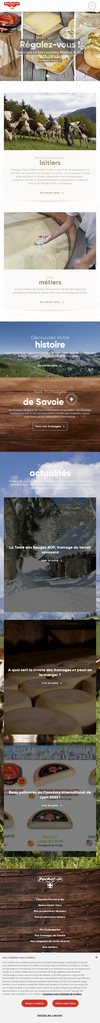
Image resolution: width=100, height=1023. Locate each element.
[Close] (96, 957)
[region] (50, 988)
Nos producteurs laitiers (50, 916)
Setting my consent (50, 1015)
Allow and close (65, 1003)
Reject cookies (34, 1003)
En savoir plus (47, 60)
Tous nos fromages (48, 426)
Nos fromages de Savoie (50, 935)
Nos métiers (50, 947)
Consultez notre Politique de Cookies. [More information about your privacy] (62, 994)
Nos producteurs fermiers (50, 911)
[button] (47, 75)
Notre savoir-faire (50, 905)
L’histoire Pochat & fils (50, 899)
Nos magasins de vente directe (50, 941)
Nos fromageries (50, 929)
